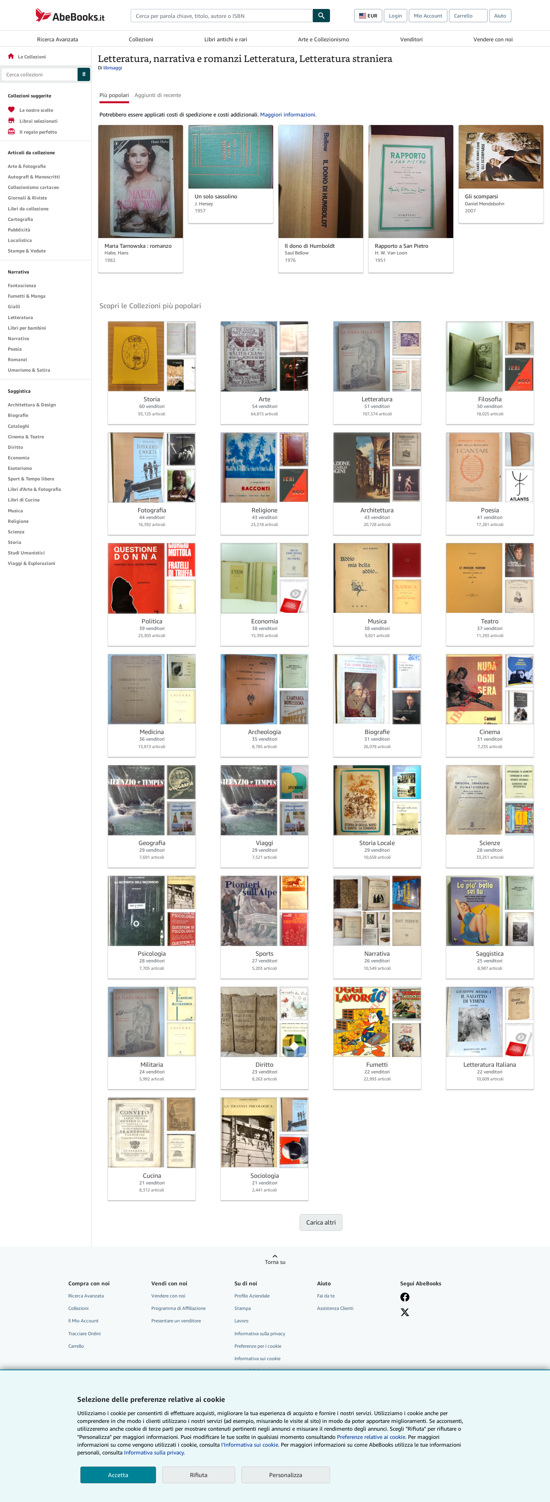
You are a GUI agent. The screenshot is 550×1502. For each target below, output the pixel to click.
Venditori (411, 39)
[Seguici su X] (405, 1312)
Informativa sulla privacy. (154, 1452)
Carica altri (321, 1222)
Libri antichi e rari (225, 39)
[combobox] (221, 15)
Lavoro (241, 1321)
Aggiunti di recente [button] (158, 95)
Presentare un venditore (176, 1321)
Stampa (242, 1308)
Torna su (275, 1261)
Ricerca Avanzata (57, 39)
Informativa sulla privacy (259, 1333)
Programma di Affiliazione (178, 1308)
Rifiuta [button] (199, 1474)
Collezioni (141, 39)
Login (395, 15)
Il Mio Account (83, 1321)
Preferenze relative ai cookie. (371, 1436)
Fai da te (326, 1296)
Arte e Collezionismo (323, 39)
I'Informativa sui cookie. (250, 1444)
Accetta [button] (118, 1474)
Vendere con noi (493, 39)
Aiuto (500, 15)
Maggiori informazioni (287, 114)
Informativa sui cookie (257, 1358)
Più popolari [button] (114, 95)
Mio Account (428, 15)
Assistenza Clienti (335, 1308)
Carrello (76, 1346)
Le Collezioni (26, 57)
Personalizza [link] (285, 1474)
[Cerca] (321, 15)
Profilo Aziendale (252, 1296)
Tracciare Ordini (84, 1333)
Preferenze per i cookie (257, 1346)
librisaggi (112, 68)
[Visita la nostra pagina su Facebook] (405, 1297)
